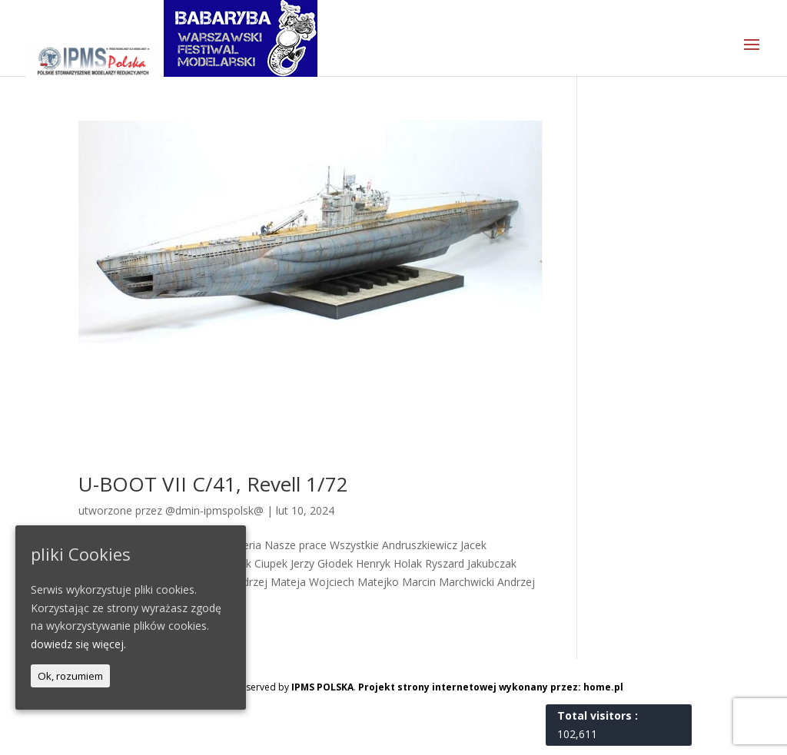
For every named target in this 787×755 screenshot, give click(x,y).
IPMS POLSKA (322, 687)
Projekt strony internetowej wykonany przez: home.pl (490, 687)
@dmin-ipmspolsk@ (214, 510)
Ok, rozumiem (70, 676)
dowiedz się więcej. (78, 644)
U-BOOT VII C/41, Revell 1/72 (213, 484)
